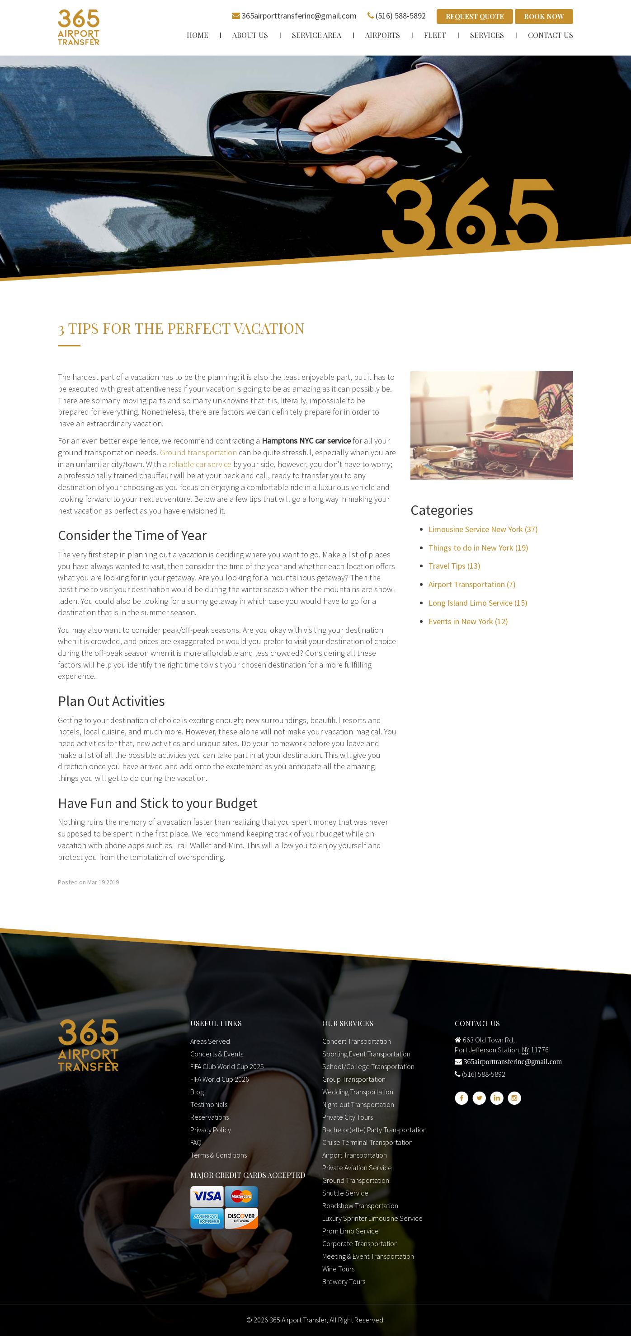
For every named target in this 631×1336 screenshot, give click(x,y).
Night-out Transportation (358, 1104)
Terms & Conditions (218, 1154)
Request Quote (475, 16)
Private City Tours (347, 1116)
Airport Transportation (354, 1154)
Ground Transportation (355, 1180)
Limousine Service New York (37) (483, 529)
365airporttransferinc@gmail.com (299, 15)
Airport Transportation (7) (472, 584)
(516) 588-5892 (401, 15)
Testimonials (208, 1104)
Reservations (209, 1116)
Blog (197, 1091)
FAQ (196, 1142)
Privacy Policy (210, 1129)
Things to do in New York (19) (478, 547)
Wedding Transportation (357, 1091)
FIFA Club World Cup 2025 (227, 1066)
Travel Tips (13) (454, 566)
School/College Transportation (368, 1066)
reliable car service (200, 464)
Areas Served (210, 1041)
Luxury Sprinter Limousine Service (372, 1218)
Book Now (544, 16)
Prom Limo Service (350, 1230)
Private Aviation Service (357, 1167)
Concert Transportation (356, 1041)
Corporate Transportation (360, 1243)
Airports (382, 35)
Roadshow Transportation (360, 1205)
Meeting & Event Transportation (368, 1256)
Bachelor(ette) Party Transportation (374, 1129)
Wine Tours (338, 1268)
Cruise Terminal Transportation (367, 1142)
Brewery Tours (343, 1281)
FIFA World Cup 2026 (219, 1079)
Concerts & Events (216, 1053)
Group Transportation (354, 1079)
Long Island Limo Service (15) (478, 603)
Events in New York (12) (468, 621)
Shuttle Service (345, 1192)
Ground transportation (198, 452)
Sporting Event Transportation (366, 1053)
